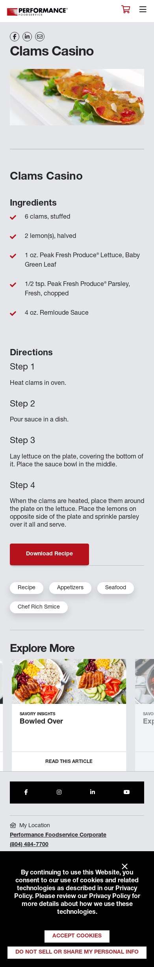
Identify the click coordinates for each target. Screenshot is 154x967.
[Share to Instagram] (59, 792)
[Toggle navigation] (143, 11)
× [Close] (124, 867)
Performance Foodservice (37, 12)
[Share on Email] (40, 36)
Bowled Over (41, 722)
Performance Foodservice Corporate (58, 835)
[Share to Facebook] (26, 792)
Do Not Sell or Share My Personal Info (77, 952)
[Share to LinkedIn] (92, 792)
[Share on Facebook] (14, 36)
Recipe (26, 588)
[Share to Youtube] (127, 792)
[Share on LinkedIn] (27, 36)
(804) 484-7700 (29, 845)
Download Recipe (49, 554)
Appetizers (70, 588)
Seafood (115, 588)
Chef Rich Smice (39, 607)
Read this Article (69, 761)
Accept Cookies (77, 936)
